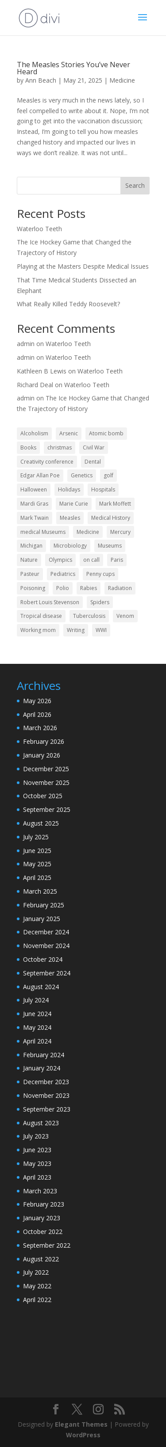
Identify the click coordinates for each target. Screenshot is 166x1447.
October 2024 (42, 959)
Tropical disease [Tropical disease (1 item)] (41, 616)
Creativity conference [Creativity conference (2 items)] (46, 461)
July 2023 (36, 1136)
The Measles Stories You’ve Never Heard (73, 68)
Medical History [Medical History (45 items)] (110, 518)
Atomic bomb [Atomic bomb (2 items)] (106, 433)
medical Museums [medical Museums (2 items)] (43, 532)
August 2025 (41, 823)
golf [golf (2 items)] (108, 475)
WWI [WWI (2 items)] (101, 630)
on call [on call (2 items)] (91, 560)
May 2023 (37, 1163)
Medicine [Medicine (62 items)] (88, 532)
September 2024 (46, 973)
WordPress (83, 1435)
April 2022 (37, 1299)
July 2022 (36, 1272)
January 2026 (41, 755)
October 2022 (42, 1231)
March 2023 (40, 1191)
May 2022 (37, 1286)
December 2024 (46, 932)
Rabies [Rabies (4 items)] (88, 588)
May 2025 (37, 864)
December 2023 (46, 1082)
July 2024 (36, 1000)
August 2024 (41, 986)
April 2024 (37, 1041)
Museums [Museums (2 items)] (110, 545)
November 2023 (46, 1095)
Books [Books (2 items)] (28, 447)
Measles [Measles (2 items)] (70, 518)
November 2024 (46, 945)
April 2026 (37, 714)
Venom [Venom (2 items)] (125, 616)
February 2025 (43, 905)
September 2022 (46, 1245)
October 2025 (42, 796)
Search (135, 185)
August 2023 (41, 1123)
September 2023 (46, 1109)
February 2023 (43, 1204)
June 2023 (37, 1150)
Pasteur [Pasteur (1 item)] (29, 574)
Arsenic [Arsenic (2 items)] (68, 433)
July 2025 (36, 837)
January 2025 (41, 918)
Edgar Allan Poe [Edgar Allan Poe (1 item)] (40, 475)
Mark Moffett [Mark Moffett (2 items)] (115, 503)
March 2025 (40, 891)
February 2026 (43, 741)
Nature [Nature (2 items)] (29, 560)
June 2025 (37, 850)
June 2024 (37, 1013)
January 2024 (41, 1068)
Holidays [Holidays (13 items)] (69, 489)
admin (26, 343)
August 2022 (41, 1259)
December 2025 (46, 769)
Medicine (122, 80)
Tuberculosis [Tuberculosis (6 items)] (89, 616)
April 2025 (37, 877)
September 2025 (46, 809)
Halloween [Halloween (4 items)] (33, 489)
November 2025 (46, 782)
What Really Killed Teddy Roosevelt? (68, 304)
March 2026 (40, 728)
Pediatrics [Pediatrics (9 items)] (62, 574)
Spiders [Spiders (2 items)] (99, 602)
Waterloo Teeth (39, 229)
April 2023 (37, 1177)
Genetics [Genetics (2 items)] (82, 475)
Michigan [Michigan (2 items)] (31, 545)
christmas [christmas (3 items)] (59, 447)
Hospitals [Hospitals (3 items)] (103, 489)
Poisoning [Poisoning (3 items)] (32, 588)
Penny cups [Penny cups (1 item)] (100, 574)
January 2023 (41, 1218)
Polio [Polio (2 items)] (62, 588)
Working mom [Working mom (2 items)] (38, 630)
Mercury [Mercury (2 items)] (120, 532)
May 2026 (37, 701)
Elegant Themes (81, 1424)
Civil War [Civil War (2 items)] (93, 447)
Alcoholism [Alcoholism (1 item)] (34, 433)
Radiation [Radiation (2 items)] (120, 588)
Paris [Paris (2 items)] (117, 560)
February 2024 (43, 1055)
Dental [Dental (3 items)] (93, 461)
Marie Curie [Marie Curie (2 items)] (73, 503)
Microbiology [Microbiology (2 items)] (70, 545)
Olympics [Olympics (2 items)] (60, 560)
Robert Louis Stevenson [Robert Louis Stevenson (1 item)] (49, 602)
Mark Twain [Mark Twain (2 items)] (34, 518)
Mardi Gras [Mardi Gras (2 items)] (34, 503)
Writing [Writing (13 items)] (76, 630)
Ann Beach (40, 80)
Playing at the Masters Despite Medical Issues (83, 266)
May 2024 (37, 1027)
